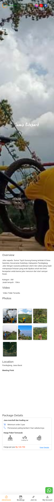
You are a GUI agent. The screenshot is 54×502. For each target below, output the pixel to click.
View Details (44, 448)
